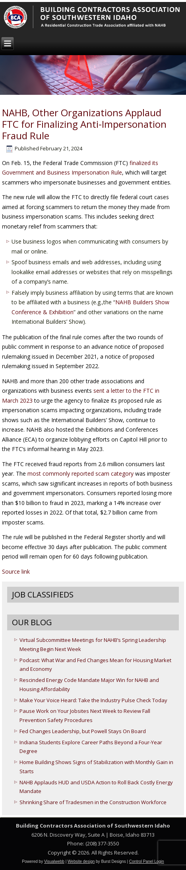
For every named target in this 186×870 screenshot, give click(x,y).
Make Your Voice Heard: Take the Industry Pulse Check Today (93, 700)
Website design (81, 861)
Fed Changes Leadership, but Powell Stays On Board (82, 731)
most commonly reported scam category (80, 473)
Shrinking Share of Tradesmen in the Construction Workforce (93, 802)
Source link (16, 571)
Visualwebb (54, 861)
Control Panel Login (146, 861)
